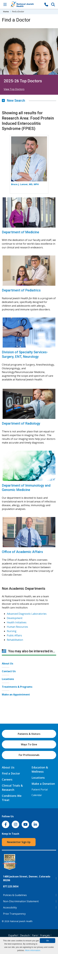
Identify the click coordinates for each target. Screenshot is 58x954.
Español (13, 935)
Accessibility (10, 907)
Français (45, 935)
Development (14, 618)
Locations (8, 679)
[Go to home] (26, 4)
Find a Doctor (11, 773)
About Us (7, 663)
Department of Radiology (21, 423)
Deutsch (25, 935)
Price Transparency (14, 913)
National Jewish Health (21, 921)
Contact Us (9, 671)
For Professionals (29, 755)
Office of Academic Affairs (22, 552)
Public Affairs (14, 635)
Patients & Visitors (29, 734)
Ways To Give (29, 744)
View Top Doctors (14, 89)
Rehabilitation (15, 639)
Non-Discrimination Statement (21, 901)
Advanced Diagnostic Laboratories (27, 613)
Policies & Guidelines (15, 895)
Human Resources (17, 626)
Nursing (11, 631)
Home (6, 11)
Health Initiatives (16, 622)
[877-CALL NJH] (46, 4)
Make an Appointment (16, 694)
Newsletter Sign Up (18, 842)
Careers (7, 779)
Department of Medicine (20, 232)
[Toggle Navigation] (5, 4)
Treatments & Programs (17, 686)
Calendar (37, 795)
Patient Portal (40, 789)
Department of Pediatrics (21, 290)
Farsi (35, 935)
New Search (13, 100)
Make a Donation (43, 783)
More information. (33, 950)
